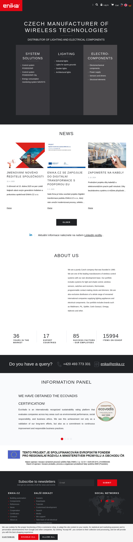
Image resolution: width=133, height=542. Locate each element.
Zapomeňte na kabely (106, 179)
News (12, 514)
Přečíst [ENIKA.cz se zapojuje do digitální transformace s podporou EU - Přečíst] (49, 216)
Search (39, 517)
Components (15, 508)
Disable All (29, 537)
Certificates (14, 521)
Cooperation (15, 517)
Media (38, 521)
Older (66, 229)
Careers (39, 505)
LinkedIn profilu (93, 242)
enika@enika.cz (113, 371)
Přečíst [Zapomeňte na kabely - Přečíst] (90, 216)
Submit (108, 490)
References (14, 511)
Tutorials (39, 511)
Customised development (46, 514)
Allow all (49, 537)
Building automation (18, 505)
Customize (8, 537)
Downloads (40, 508)
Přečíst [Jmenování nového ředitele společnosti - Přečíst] (9, 216)
